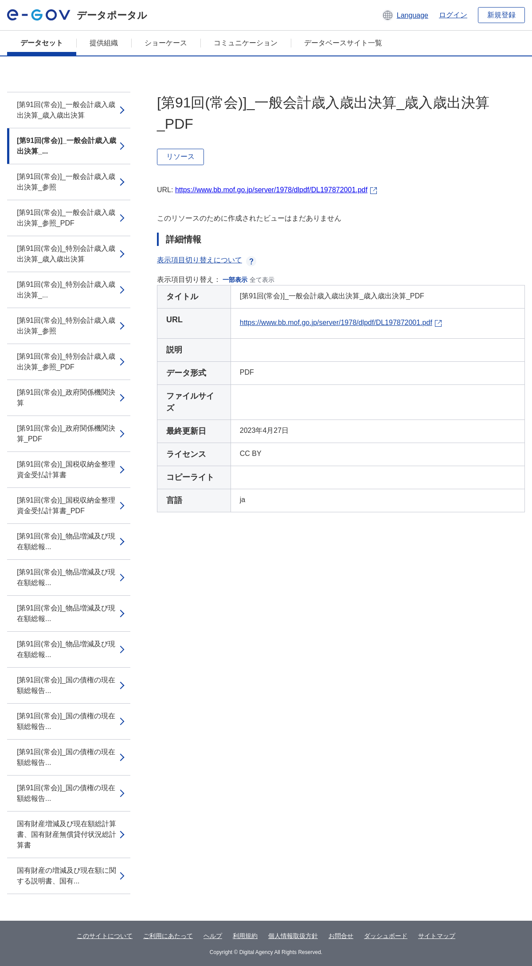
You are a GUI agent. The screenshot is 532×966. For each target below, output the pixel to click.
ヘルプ (212, 935)
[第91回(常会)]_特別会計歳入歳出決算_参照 (66, 326)
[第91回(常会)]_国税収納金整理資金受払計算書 (66, 469)
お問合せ (341, 935)
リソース (180, 156)
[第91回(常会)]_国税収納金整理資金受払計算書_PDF (66, 505)
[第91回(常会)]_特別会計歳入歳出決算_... (66, 290)
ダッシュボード (385, 935)
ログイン (453, 15)
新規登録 (501, 15)
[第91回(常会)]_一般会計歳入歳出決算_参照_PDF (66, 218)
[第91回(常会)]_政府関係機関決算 (66, 397)
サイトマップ (436, 935)
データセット (41, 43)
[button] (405, 15)
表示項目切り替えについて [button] (206, 260)
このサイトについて (105, 935)
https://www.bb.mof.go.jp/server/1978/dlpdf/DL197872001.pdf (271, 190)
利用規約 (245, 935)
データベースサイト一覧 (343, 43)
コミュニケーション (246, 43)
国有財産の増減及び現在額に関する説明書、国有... (66, 876)
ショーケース (166, 43)
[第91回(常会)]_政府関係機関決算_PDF (66, 433)
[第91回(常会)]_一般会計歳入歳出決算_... (66, 146)
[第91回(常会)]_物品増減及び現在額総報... (66, 541)
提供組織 (104, 43)
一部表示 (235, 279)
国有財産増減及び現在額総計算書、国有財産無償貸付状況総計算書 (66, 834)
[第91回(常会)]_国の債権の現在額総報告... (66, 685)
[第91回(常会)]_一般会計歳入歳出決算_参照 (66, 182)
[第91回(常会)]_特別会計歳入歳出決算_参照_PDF (66, 361)
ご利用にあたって (168, 935)
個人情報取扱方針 (293, 935)
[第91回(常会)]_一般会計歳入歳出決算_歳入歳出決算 (66, 110)
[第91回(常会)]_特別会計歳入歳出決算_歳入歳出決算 (66, 254)
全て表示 (262, 279)
